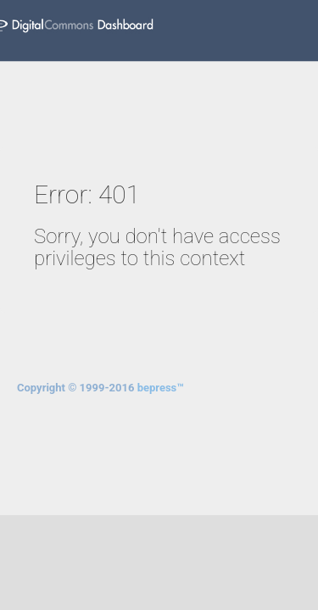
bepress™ (160, 387)
